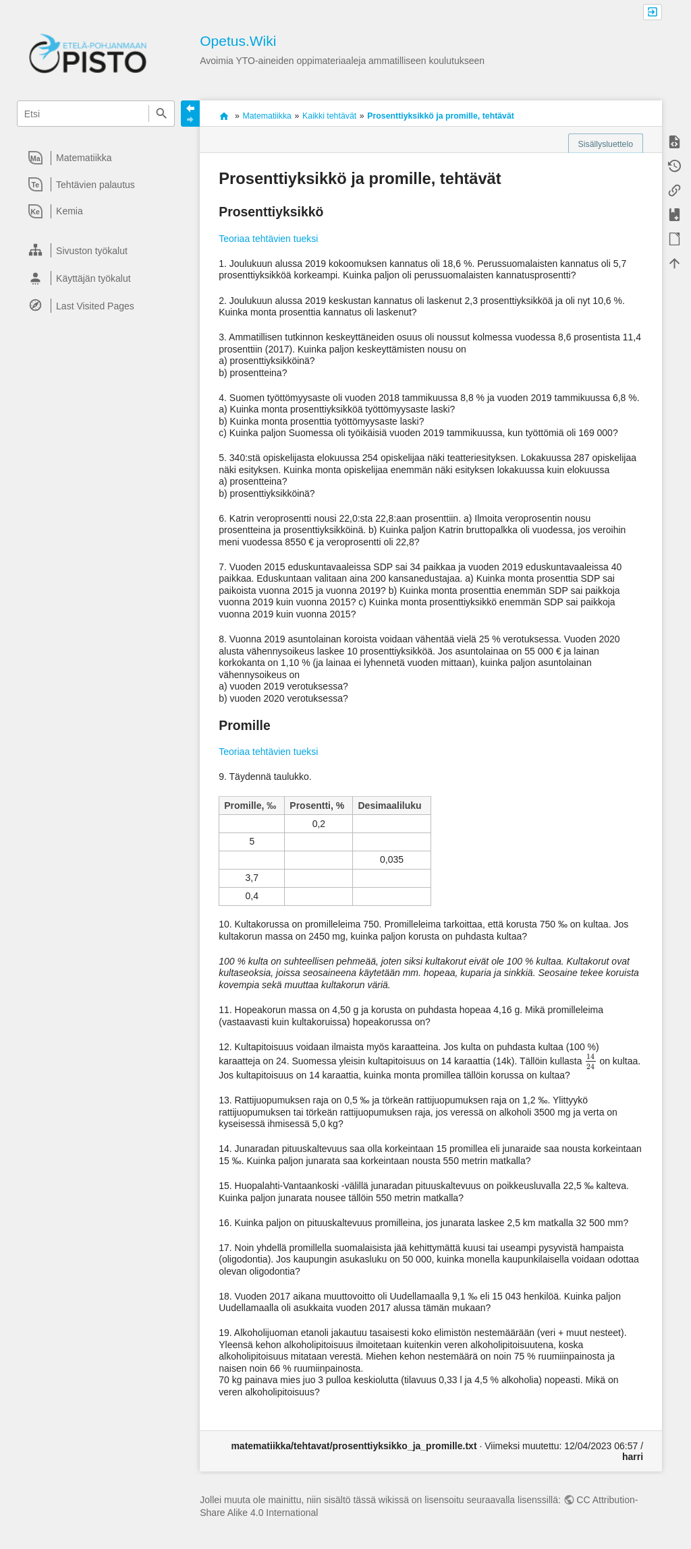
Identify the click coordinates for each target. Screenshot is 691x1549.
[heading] (96, 158)
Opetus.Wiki (238, 41)
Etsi (161, 113)
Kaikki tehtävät (329, 116)
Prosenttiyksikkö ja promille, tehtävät (440, 116)
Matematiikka (267, 116)
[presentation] (590, 1061)
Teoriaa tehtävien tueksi (268, 238)
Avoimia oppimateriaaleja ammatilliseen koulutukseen (223, 116)
